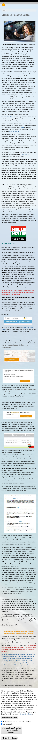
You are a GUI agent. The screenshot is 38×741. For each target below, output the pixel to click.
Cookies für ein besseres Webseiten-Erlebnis (17, 722)
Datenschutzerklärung (25, 714)
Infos (4, 10)
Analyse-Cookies (8, 724)
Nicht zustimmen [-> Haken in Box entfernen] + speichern (11, 730)
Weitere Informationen (9, 717)
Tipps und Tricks (26, 154)
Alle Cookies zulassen (9, 738)
